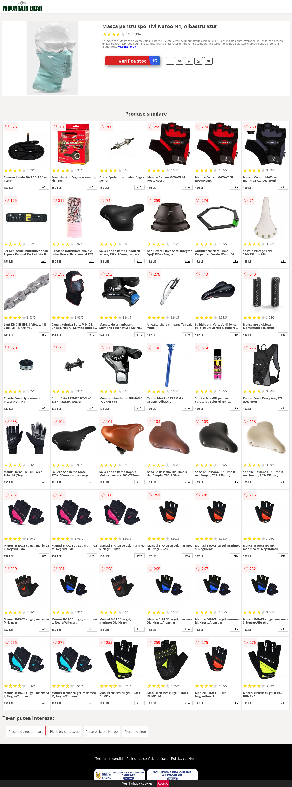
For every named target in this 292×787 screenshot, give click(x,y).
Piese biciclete (135, 731)
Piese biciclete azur (64, 731)
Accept (163, 783)
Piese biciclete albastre (25, 731)
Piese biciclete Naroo (102, 731)
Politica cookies (183, 758)
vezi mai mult (127, 46)
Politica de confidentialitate (147, 758)
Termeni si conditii (109, 758)
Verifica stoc (139, 60)
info (43, 187)
